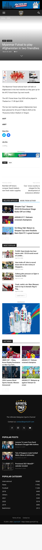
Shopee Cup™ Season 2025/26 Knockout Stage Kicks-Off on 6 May (25, 209)
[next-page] (7, 238)
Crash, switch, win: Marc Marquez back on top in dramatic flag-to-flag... (27, 287)
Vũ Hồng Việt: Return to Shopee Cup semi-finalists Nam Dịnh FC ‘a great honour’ (27, 230)
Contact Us (26, 518)
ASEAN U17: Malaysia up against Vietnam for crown (30, 382)
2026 (4, 212)
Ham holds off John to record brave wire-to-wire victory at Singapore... (25, 265)
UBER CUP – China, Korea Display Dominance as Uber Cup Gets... (11, 362)
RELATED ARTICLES (10, 201)
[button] (3, 13)
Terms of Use (16, 518)
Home (3, 18)
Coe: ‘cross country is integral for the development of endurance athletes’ (32, 189)
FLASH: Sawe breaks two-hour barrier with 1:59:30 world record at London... (26, 253)
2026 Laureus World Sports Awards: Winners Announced (10, 382)
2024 (8, 18)
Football (9, 41)
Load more (21, 295)
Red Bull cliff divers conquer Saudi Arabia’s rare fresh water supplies (11, 188)
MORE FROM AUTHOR (28, 201)
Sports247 (17, 522)
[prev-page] (3, 238)
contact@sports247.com (25, 422)
